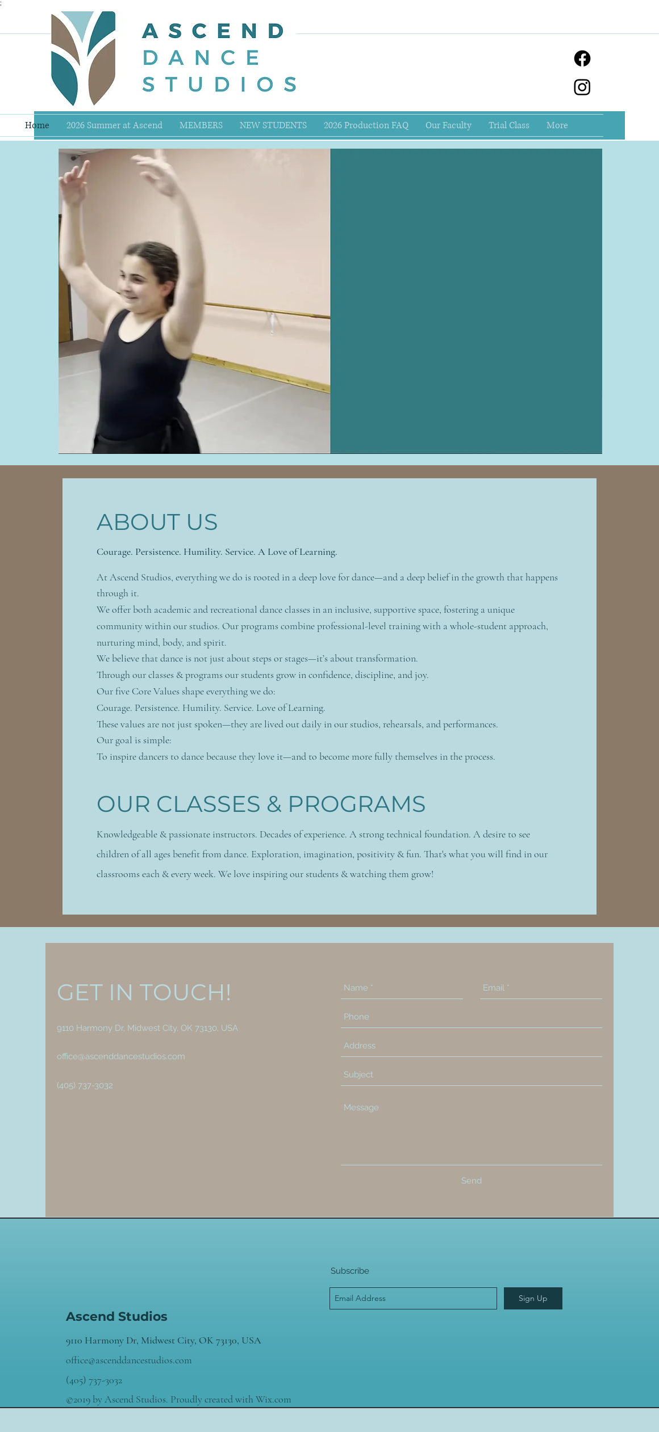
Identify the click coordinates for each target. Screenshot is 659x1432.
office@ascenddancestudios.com (121, 1056)
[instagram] (582, 87)
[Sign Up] (533, 1298)
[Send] (471, 1181)
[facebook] (582, 58)
